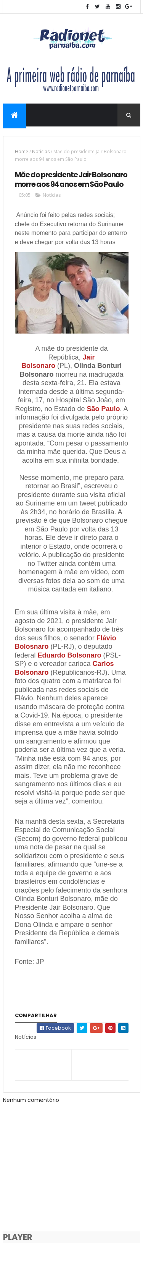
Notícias (41, 151)
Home (21, 151)
